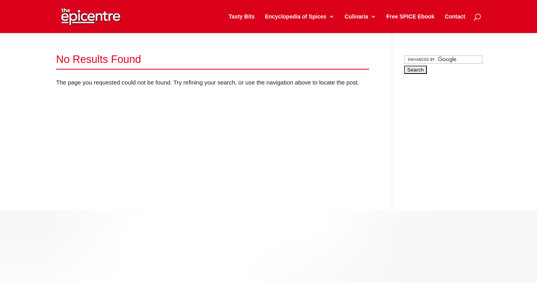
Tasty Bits (242, 17)
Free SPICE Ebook (410, 17)
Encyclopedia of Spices (295, 17)
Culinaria (356, 17)
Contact (455, 17)
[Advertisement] (463, 135)
